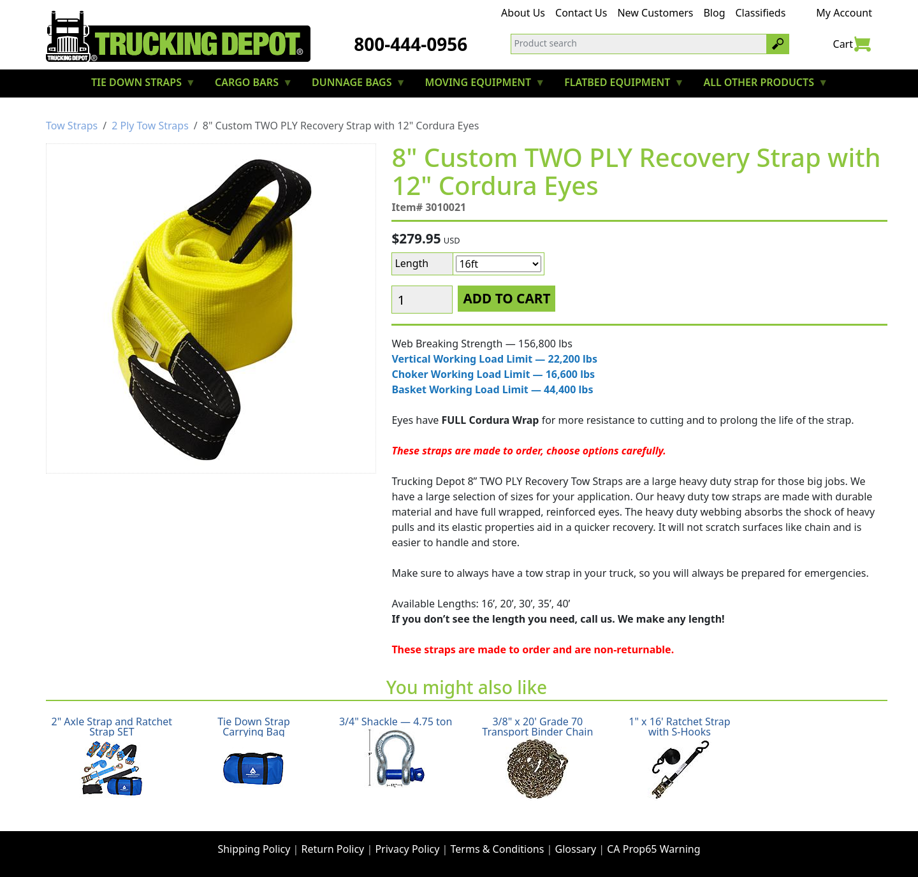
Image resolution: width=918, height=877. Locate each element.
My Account (844, 13)
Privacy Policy (407, 849)
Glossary (576, 849)
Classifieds (761, 13)
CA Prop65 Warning (653, 849)
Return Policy (333, 849)
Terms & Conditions (497, 849)
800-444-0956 (410, 44)
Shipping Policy (253, 849)
